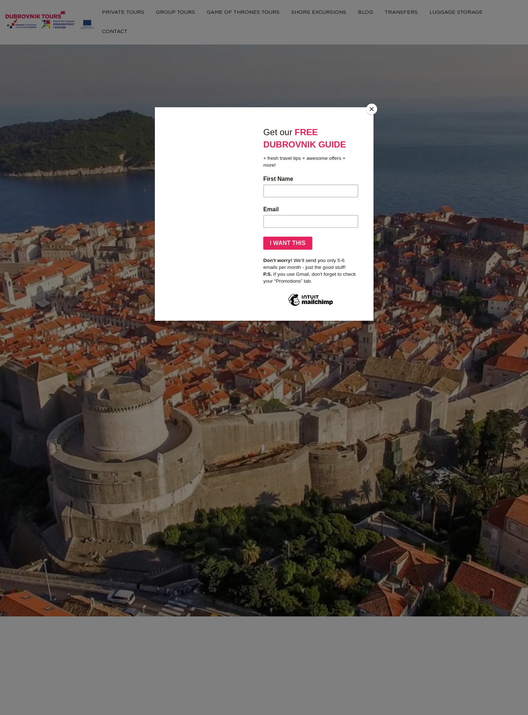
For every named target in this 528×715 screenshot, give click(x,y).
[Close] (371, 109)
